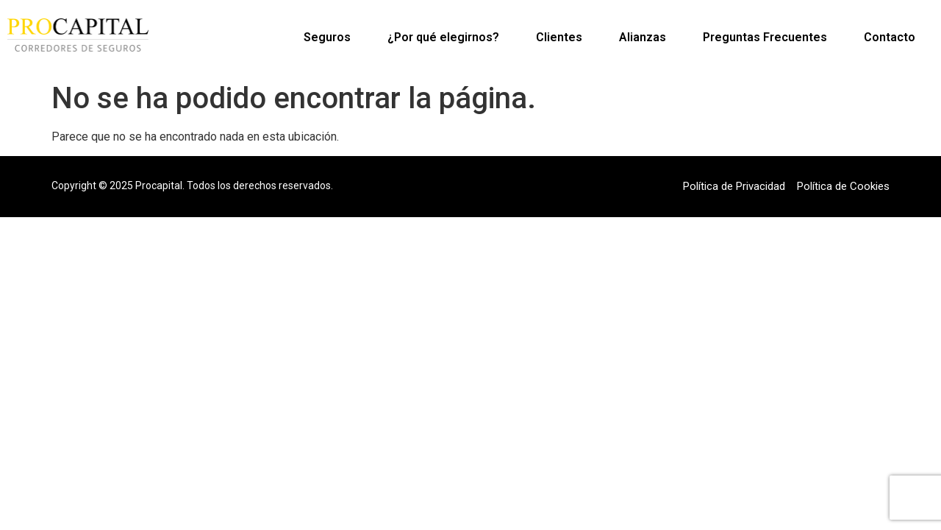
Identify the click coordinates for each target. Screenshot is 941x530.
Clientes (559, 37)
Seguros (327, 37)
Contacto (889, 37)
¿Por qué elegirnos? (443, 37)
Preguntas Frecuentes (765, 37)
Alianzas (642, 37)
